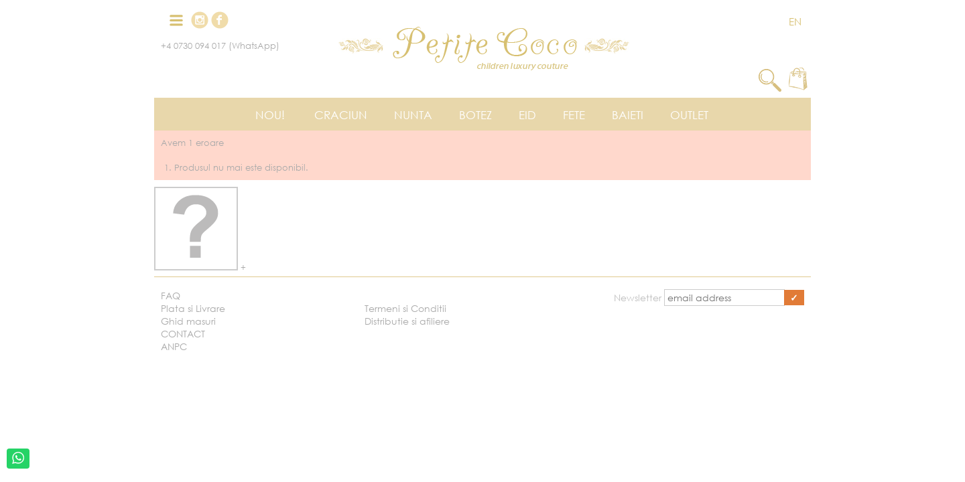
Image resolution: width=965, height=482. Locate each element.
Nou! (270, 115)
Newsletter (639, 297)
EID (527, 115)
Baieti (627, 115)
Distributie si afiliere (407, 321)
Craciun (340, 115)
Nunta (413, 115)
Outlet (689, 115)
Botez (475, 115)
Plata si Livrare (193, 308)
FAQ (170, 295)
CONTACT (183, 333)
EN (795, 21)
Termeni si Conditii (405, 308)
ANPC (174, 346)
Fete (574, 115)
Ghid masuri (188, 321)
